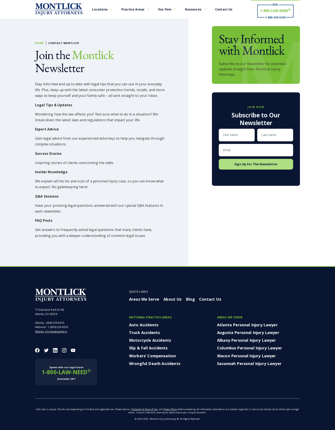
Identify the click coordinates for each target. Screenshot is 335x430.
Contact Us (224, 9)
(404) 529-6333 (55, 323)
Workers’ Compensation (152, 355)
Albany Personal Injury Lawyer (246, 340)
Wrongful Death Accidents (154, 363)
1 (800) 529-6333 (58, 327)
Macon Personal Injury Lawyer (246, 355)
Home (39, 43)
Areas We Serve (144, 299)
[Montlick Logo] (58, 9)
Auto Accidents (143, 324)
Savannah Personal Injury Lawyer (249, 363)
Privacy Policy (170, 409)
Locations (99, 9)
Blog (190, 299)
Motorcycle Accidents (150, 340)
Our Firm (164, 9)
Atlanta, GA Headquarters (51, 331)
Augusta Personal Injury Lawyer (248, 332)
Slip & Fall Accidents (148, 347)
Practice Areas (132, 9)
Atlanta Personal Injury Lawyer (247, 324)
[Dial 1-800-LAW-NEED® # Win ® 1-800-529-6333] (275, 10)
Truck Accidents (144, 332)
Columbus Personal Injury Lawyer (249, 347)
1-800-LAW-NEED (66, 373)
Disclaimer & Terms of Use (144, 409)
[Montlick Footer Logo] (60, 295)
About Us (172, 299)
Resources (193, 9)
